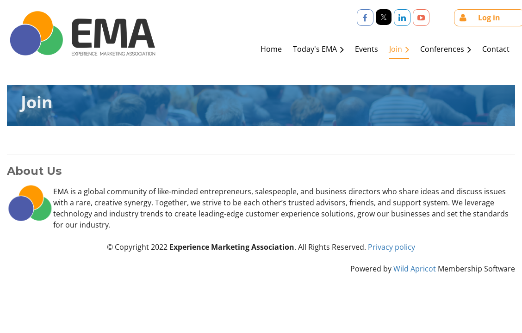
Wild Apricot (414, 269)
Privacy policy (391, 247)
